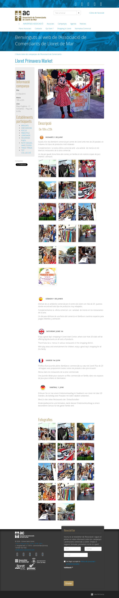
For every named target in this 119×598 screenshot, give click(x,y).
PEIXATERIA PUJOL (25, 139)
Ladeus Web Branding (99, 594)
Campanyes (62, 24)
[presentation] (82, 574)
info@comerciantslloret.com (24, 550)
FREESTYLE (25, 133)
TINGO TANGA (26, 148)
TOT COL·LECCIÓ (26, 151)
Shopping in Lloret (64, 28)
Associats (50, 24)
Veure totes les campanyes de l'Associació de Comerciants (38, 54)
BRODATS (25, 125)
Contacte (38, 28)
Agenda (73, 24)
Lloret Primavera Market (34, 60)
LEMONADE (25, 135)
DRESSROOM (26, 128)
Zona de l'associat (96, 13)
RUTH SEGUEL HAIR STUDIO (26, 144)
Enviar (68, 583)
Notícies (83, 24)
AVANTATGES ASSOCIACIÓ (33, 24)
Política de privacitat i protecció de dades (29, 543)
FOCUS (24, 130)
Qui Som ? (50, 28)
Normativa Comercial (83, 28)
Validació (68, 567)
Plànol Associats (25, 28)
